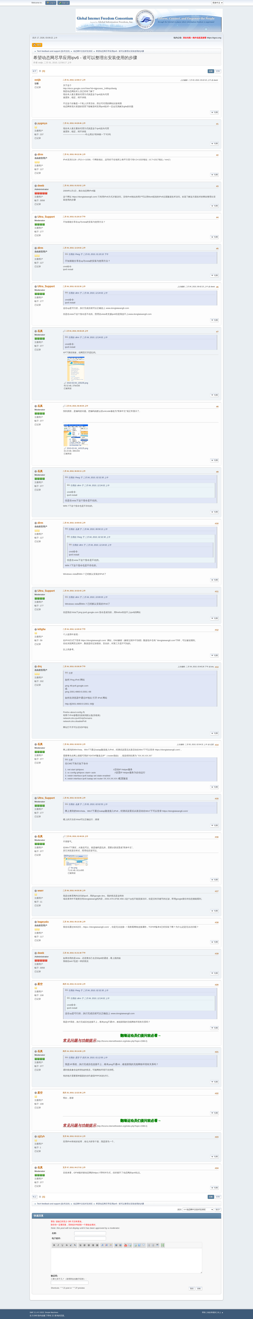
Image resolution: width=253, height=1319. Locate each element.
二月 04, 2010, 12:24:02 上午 (74, 248)
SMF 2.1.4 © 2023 (37, 1312)
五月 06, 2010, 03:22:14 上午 (74, 1136)
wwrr (40, 890)
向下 (34, 71)
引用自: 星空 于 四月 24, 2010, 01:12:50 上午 (87, 1057)
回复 (211, 71)
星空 (40, 984)
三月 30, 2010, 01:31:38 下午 (74, 953)
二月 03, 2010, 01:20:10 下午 (74, 217)
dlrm (40, 154)
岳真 (40, 331)
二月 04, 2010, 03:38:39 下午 (74, 666)
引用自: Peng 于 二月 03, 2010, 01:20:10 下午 (88, 254)
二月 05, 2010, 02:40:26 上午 (76, 836)
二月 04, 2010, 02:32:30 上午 (74, 286)
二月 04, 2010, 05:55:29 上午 (76, 331)
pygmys (42, 123)
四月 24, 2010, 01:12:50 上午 (74, 984)
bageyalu (43, 921)
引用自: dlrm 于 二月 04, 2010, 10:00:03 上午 (87, 597)
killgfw (41, 629)
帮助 (204, 1312)
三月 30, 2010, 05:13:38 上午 (74, 922)
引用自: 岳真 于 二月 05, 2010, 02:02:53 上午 (87, 804)
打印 (218, 71)
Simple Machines (51, 1312)
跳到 (179, 1209)
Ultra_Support (46, 216)
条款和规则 (211, 1312)
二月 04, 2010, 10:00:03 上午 (74, 523)
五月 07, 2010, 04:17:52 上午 (74, 1167)
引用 (214, 112)
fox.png (72, 868)
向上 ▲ (220, 1312)
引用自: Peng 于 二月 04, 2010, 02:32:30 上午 (88, 477)
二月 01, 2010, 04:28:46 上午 (74, 123)
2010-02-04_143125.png (76, 448)
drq (39, 666)
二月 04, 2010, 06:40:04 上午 (76, 406)
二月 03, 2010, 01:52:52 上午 (74, 185)
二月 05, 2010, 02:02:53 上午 (74, 744)
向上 (34, 1197)
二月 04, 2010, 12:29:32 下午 (74, 629)
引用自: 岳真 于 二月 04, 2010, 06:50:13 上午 (87, 529)
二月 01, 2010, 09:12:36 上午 (74, 154)
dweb (40, 185)
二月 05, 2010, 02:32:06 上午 (74, 798)
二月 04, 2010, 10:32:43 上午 (74, 591)
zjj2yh (41, 1136)
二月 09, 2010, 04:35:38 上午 (74, 890)
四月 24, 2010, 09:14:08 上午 (74, 1051)
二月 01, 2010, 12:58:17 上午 (74, 80)
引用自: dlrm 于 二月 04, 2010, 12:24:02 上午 (87, 293)
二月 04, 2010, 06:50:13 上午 (74, 471)
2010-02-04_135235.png (76, 383)
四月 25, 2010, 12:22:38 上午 (74, 1093)
